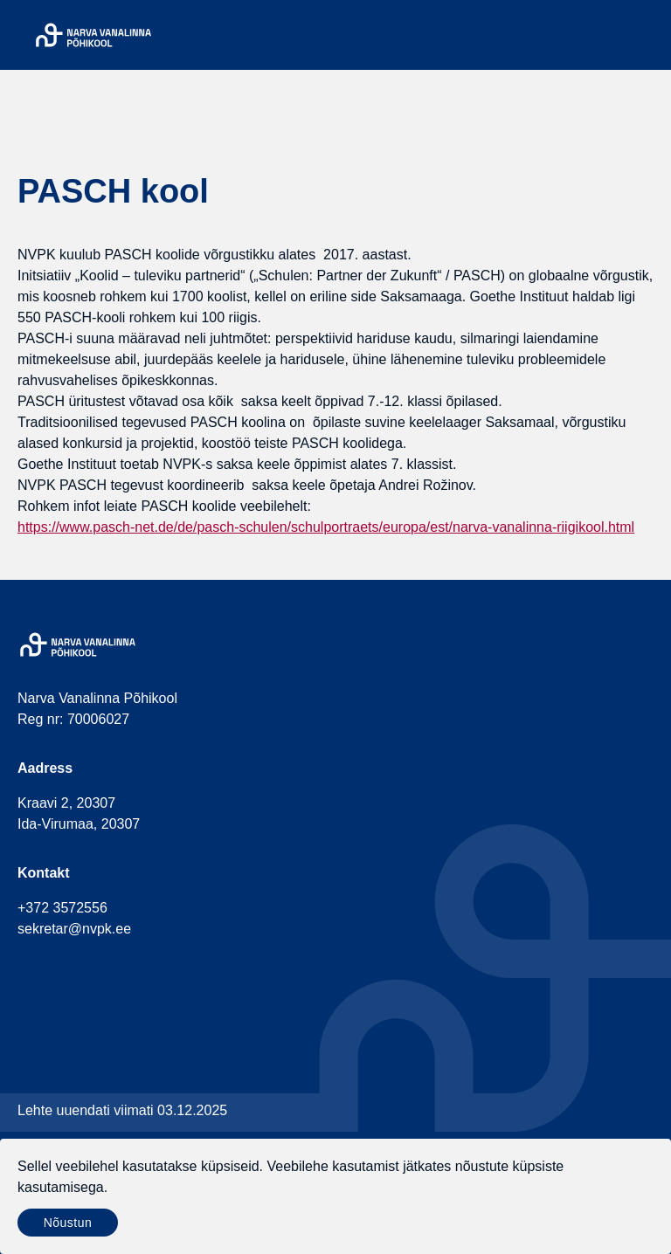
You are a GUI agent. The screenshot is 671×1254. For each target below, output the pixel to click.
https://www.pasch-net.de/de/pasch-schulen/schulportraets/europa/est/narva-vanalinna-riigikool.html (325, 527)
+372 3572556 (62, 907)
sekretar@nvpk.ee (74, 928)
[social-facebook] (26, 977)
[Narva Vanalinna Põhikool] (93, 35)
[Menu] (643, 35)
